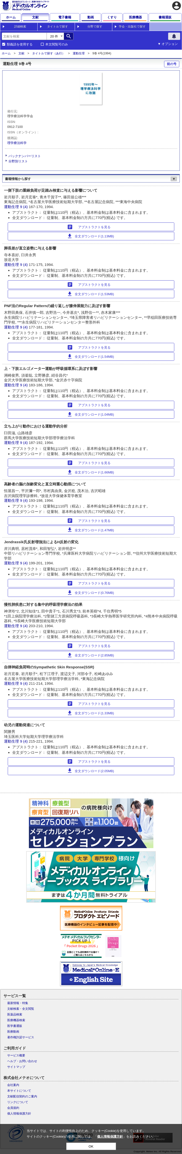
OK (91, 1146)
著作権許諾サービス (20, 1037)
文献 (21, 53)
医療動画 (13, 1031)
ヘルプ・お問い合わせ (22, 1061)
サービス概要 (16, 1055)
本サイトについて (19, 1090)
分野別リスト (18, 161)
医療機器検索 (16, 1020)
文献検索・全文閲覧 (20, 1008)
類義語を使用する (20, 44)
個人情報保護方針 (19, 1113)
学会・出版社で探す (132, 26)
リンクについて (17, 1102)
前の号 (172, 64)
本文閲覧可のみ (56, 44)
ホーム (6, 53)
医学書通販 (14, 1026)
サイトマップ (16, 1067)
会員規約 (13, 1108)
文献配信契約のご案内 (22, 1096)
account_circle (176, 5)
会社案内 (13, 1085)
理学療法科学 (17, 143)
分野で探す (94, 26)
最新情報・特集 (17, 1003)
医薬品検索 (14, 1014)
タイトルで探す (57, 26)
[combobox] (24, 36)
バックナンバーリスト (24, 156)
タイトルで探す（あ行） (48, 53)
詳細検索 (20, 26)
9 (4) (24, 207)
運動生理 (79, 53)
